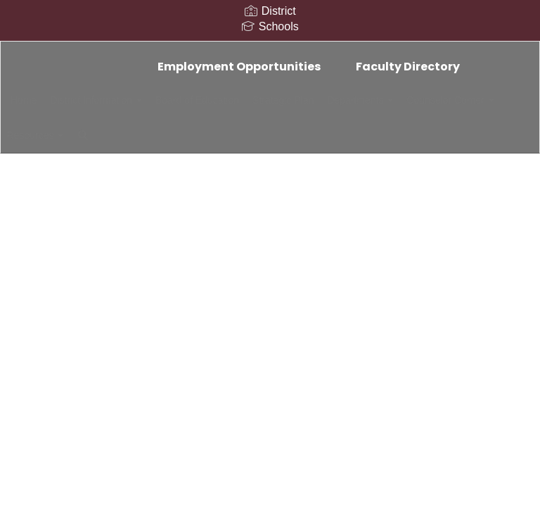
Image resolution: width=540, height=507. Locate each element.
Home (45, 100)
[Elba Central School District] (270, 50)
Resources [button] (169, 135)
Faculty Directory (408, 66)
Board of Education (234, 100)
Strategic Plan (328, 100)
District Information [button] (125, 100)
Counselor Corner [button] (76, 135)
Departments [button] (413, 100)
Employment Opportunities (239, 66)
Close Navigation (289, 140)
